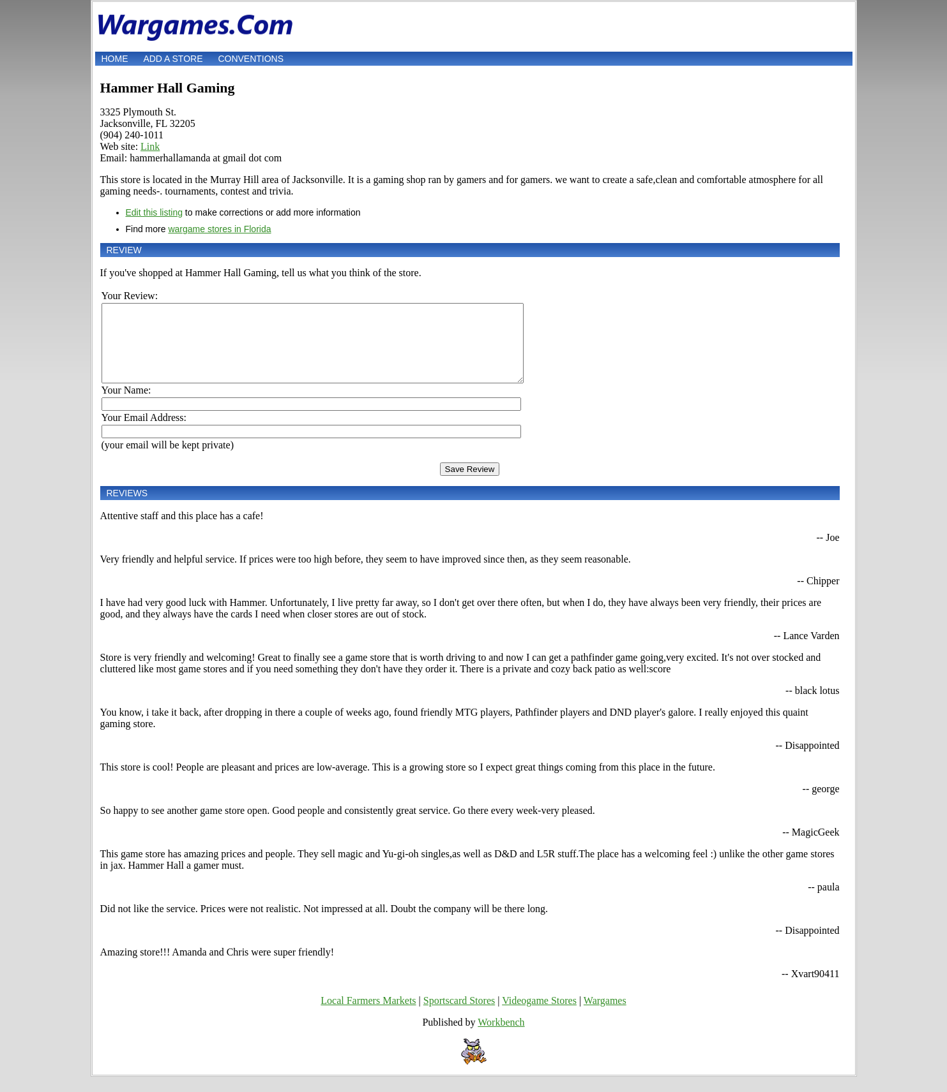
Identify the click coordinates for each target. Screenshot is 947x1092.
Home (115, 59)
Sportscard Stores (459, 1015)
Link (150, 146)
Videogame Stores (539, 1015)
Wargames (605, 1015)
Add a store (172, 59)
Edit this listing (154, 212)
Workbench (501, 1037)
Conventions (251, 59)
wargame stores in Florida (219, 229)
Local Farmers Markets (368, 1015)
